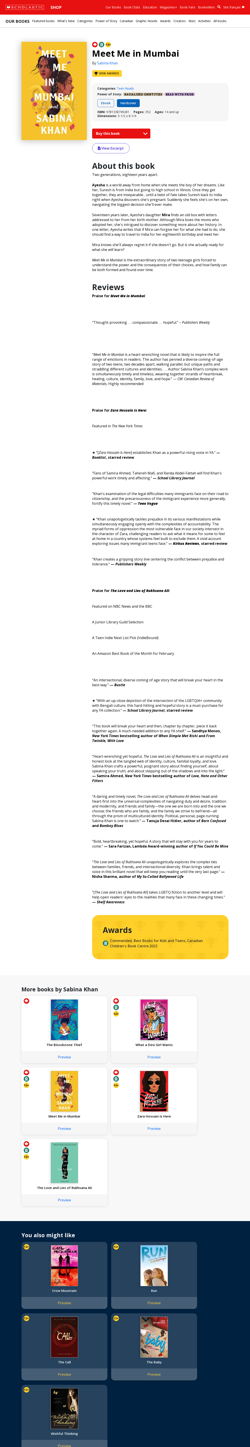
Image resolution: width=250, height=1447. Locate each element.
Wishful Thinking (45, 1295)
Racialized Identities (143, 94)
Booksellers (206, 7)
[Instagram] (140, 1354)
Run (98, 1223)
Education (150, 7)
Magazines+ (168, 7)
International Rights (75, 1353)
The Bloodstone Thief (46, 1044)
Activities (204, 21)
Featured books (43, 21)
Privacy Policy (32, 1434)
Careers (13, 1396)
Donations (15, 1380)
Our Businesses (19, 1364)
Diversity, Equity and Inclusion (29, 1369)
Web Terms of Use (58, 1434)
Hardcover (128, 103)
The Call (150, 1223)
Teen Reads (125, 88)
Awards (165, 21)
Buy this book (120, 133)
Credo (12, 1358)
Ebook (105, 103)
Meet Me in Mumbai (150, 1044)
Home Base (113, 1353)
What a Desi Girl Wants (98, 1044)
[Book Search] (219, 7)
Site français (234, 7)
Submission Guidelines (24, 1401)
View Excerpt (111, 148)
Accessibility (16, 1374)
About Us (14, 1353)
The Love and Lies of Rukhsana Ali (45, 1118)
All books (220, 21)
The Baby (202, 1223)
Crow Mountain (45, 1223)
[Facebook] (148, 1354)
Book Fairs (187, 7)
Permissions (70, 1358)
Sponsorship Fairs (20, 1385)
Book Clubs (132, 7)
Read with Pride (180, 94)
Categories (85, 21)
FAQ (64, 1364)
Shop (56, 7)
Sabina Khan (107, 63)
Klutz (192, 21)
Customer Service (150, 1360)
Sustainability (17, 1390)
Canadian (126, 21)
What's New (66, 21)
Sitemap (14, 1434)
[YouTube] (157, 1354)
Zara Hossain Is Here (202, 1044)
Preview (45, 1057)
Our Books (113, 7)
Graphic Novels (146, 21)
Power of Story (106, 21)
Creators (179, 21)
